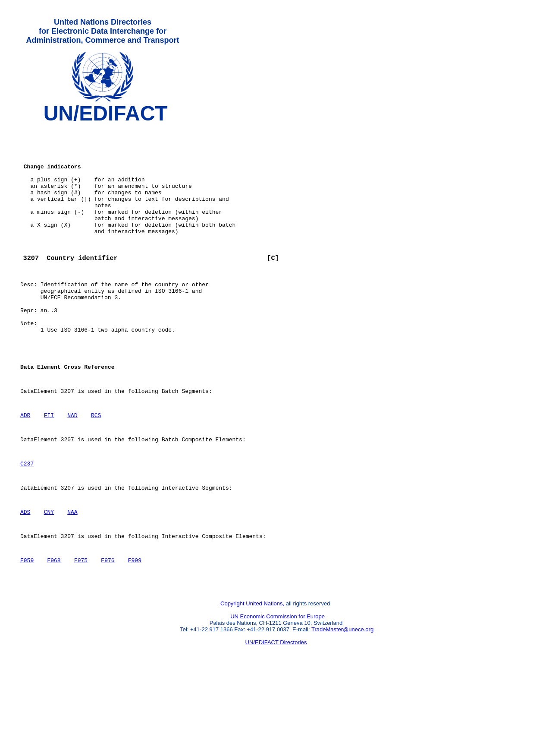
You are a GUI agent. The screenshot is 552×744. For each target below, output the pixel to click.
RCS (96, 465)
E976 (107, 626)
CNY (49, 572)
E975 (81, 626)
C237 (27, 518)
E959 (27, 626)
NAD (72, 465)
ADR (25, 465)
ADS (25, 572)
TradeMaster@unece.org (342, 699)
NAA (72, 572)
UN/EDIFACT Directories (276, 712)
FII (49, 465)
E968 (53, 626)
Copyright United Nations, (252, 673)
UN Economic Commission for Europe (277, 686)
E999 (134, 626)
